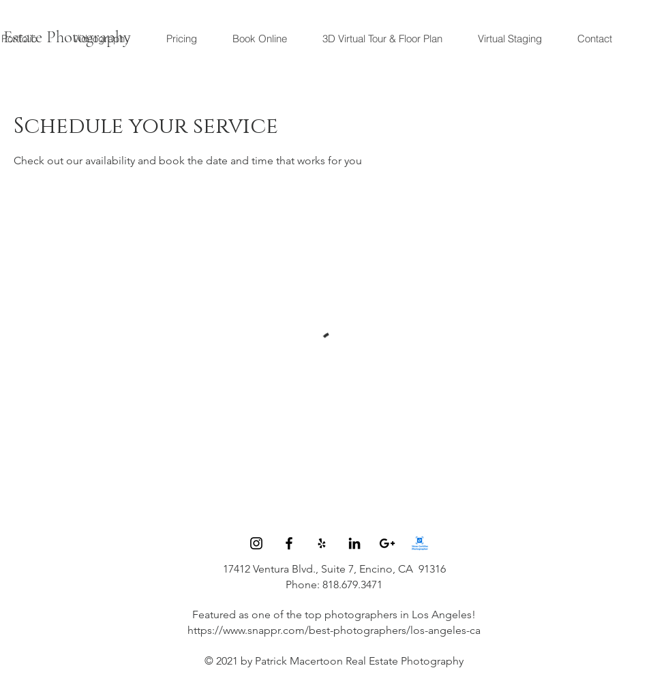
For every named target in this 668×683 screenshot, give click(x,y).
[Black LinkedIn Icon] (354, 543)
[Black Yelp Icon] (322, 543)
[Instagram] (256, 543)
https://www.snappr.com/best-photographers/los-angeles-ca (334, 630)
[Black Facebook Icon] (289, 543)
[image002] (420, 543)
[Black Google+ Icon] (387, 543)
